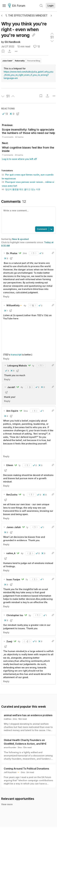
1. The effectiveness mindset (26, 15)
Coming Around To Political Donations (26, 768)
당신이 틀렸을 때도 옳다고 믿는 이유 (21, 189)
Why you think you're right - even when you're (24, 29)
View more (7, 804)
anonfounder (10, 747)
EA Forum (17, 5)
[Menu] (4, 5)
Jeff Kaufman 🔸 (11, 772)
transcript (16, 354)
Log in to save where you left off (19, 159)
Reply (6, 296)
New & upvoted (20, 239)
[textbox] (28, 216)
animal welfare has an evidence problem (28, 715)
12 (36, 46)
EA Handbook (12, 42)
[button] (5, 114)
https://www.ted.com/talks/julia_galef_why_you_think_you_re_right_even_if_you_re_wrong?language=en (28, 74)
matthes (7, 719)
